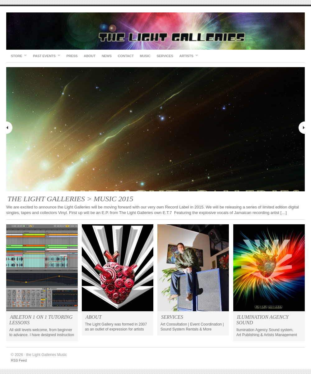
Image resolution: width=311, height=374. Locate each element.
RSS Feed (19, 360)
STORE (17, 56)
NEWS (107, 56)
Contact (126, 56)
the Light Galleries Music (155, 31)
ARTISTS (187, 56)
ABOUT (94, 317)
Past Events (45, 56)
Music (145, 56)
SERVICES (165, 56)
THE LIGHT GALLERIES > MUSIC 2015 (70, 199)
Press (72, 56)
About (89, 56)
